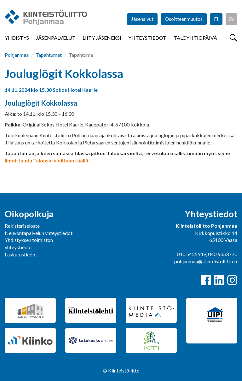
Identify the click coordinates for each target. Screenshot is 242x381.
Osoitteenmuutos (184, 19)
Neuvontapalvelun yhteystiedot (38, 233)
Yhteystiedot (147, 38)
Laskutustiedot (21, 254)
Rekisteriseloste (22, 226)
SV (231, 19)
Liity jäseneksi (102, 38)
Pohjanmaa (17, 55)
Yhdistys (17, 38)
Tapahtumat (49, 55)
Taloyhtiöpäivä (195, 38)
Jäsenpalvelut (56, 38)
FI (216, 19)
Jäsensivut (142, 19)
